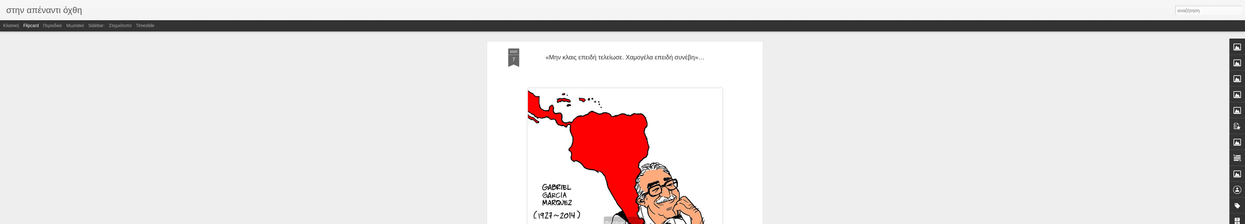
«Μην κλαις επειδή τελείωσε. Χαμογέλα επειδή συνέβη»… (625, 57)
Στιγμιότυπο (120, 25)
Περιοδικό (52, 25)
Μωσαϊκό (75, 25)
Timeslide (145, 25)
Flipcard (31, 25)
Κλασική (11, 25)
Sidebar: (96, 25)
